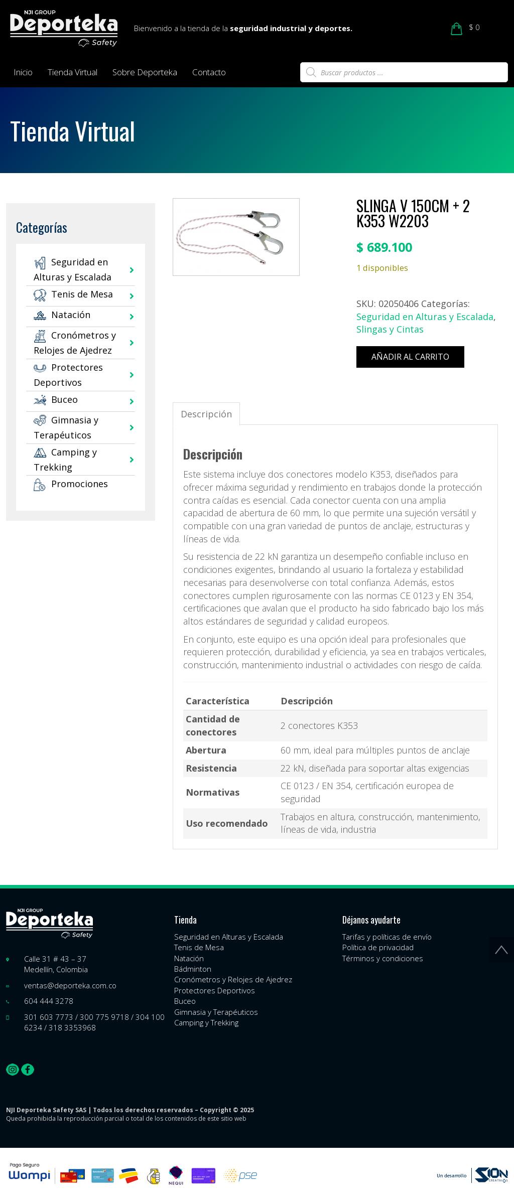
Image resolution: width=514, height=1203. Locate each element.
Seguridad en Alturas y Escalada (424, 317)
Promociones (71, 484)
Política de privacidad (378, 947)
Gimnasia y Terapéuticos (216, 1012)
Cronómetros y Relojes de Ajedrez (233, 979)
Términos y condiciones (382, 958)
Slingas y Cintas (390, 329)
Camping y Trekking (206, 1022)
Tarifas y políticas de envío (387, 937)
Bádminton (192, 969)
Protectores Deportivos (214, 990)
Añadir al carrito (410, 356)
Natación (62, 315)
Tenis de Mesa (73, 294)
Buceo (56, 399)
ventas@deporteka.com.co (70, 985)
